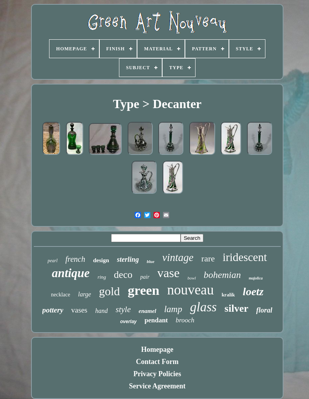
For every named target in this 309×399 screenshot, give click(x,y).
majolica (256, 278)
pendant (156, 320)
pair (144, 277)
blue (151, 261)
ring (101, 277)
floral (264, 310)
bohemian (222, 275)
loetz (253, 291)
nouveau (190, 290)
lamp (173, 309)
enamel (147, 311)
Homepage (157, 349)
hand (101, 310)
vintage (177, 257)
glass (203, 307)
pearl (52, 260)
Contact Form (157, 362)
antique (71, 273)
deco (123, 274)
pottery (53, 310)
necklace (60, 295)
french (75, 259)
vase (168, 273)
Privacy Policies (157, 374)
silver (237, 308)
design (101, 260)
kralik (228, 295)
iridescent (245, 257)
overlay (128, 321)
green (143, 290)
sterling (128, 259)
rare (208, 258)
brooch (185, 320)
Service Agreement (157, 386)
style (122, 309)
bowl (191, 278)
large (84, 294)
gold (109, 291)
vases (79, 310)
